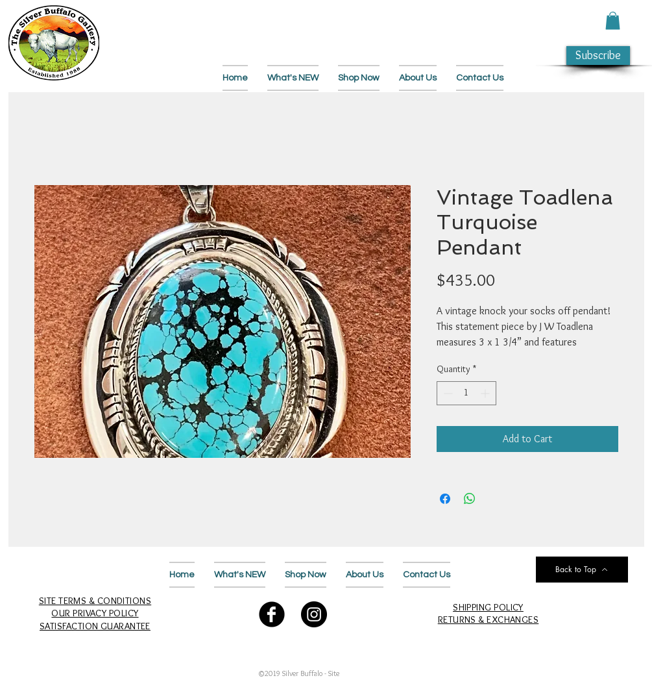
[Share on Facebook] (445, 499)
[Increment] (486, 393)
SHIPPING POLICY (488, 607)
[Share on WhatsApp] (469, 499)
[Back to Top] (582, 570)
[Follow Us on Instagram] (314, 614)
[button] (612, 20)
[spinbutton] (466, 393)
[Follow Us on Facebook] (272, 614)
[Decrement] (447, 393)
